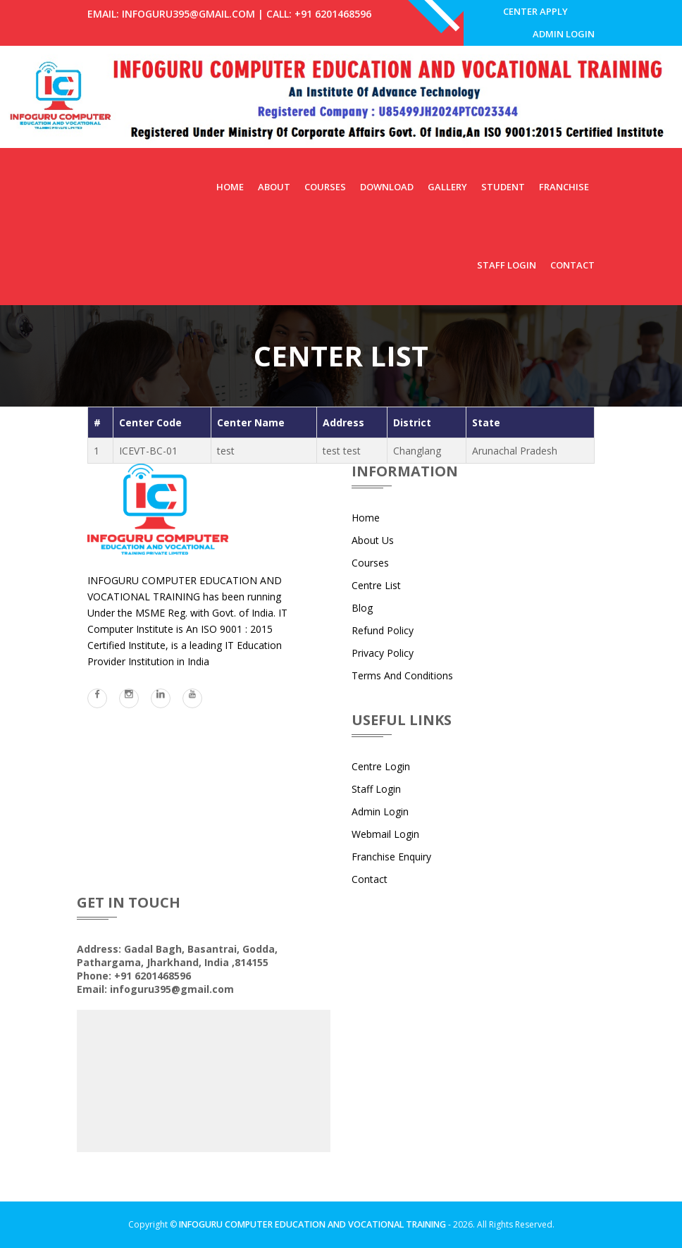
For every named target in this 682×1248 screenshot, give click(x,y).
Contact (572, 275)
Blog (362, 618)
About (274, 197)
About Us (373, 550)
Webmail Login (385, 844)
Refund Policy (383, 641)
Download (387, 197)
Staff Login (506, 275)
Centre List (376, 596)
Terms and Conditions (402, 686)
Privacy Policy (383, 663)
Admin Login (561, 42)
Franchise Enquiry (391, 867)
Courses (325, 197)
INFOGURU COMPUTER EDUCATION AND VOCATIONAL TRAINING (312, 1236)
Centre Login (381, 777)
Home (230, 197)
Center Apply (533, 13)
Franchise (564, 197)
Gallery (447, 197)
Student (503, 197)
